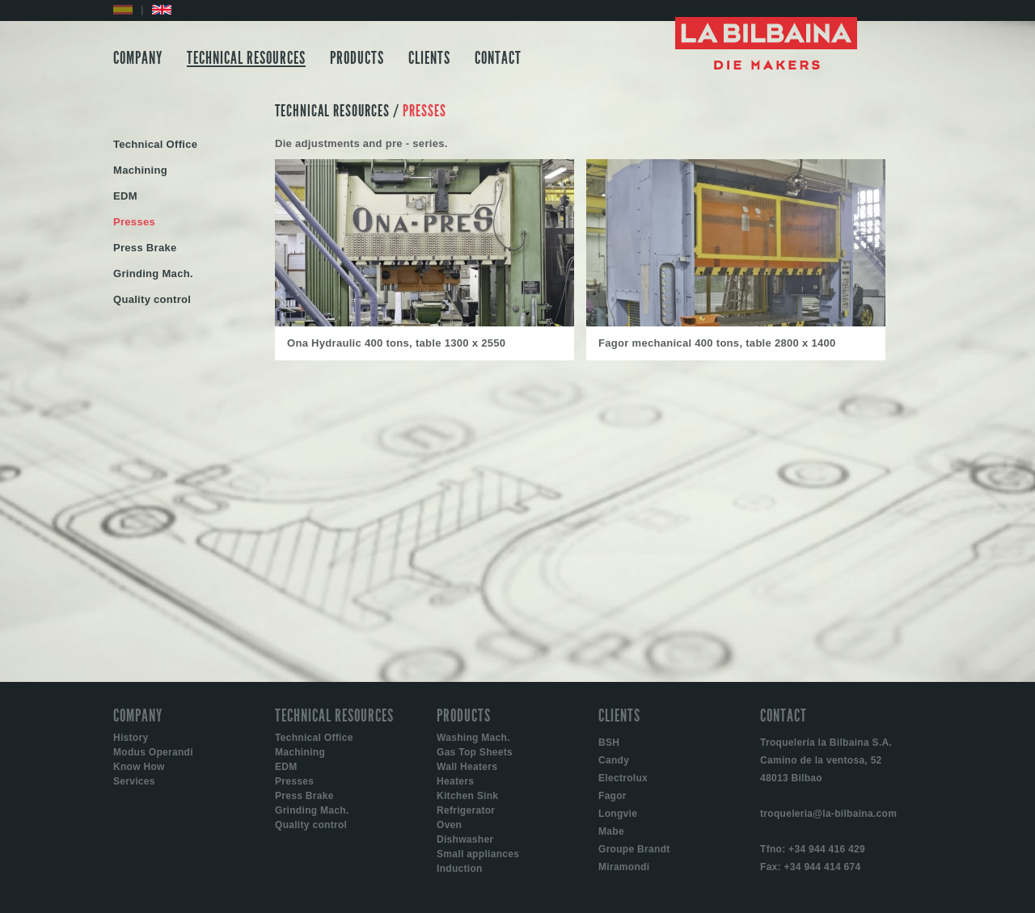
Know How (139, 766)
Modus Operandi (153, 752)
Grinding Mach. (312, 810)
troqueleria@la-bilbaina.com (828, 813)
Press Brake (304, 796)
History (130, 737)
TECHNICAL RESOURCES (246, 58)
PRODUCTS (357, 58)
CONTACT (498, 58)
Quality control (311, 825)
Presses (294, 781)
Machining (300, 752)
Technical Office (314, 737)
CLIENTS (429, 58)
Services (134, 781)
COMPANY (138, 58)
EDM (286, 766)
